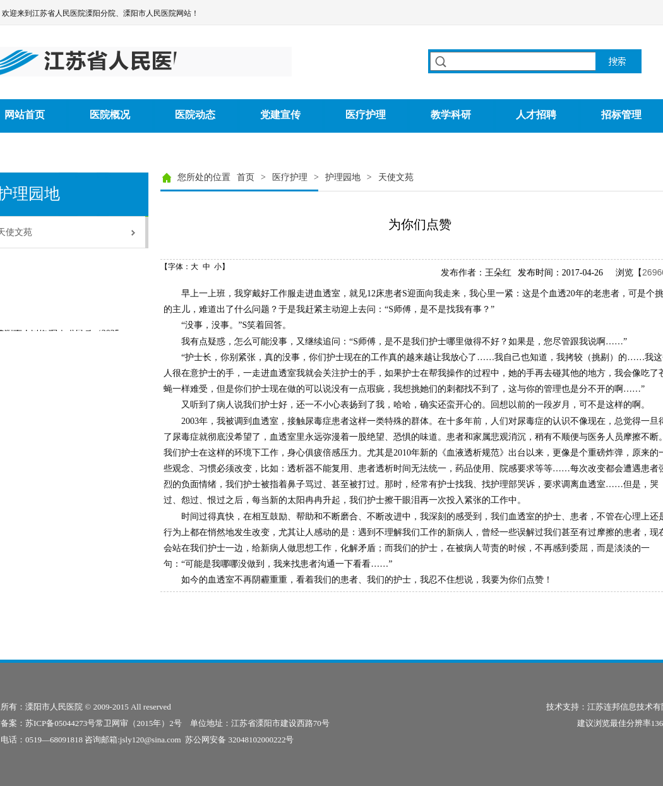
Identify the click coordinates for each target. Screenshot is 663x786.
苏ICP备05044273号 (60, 723)
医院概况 (110, 114)
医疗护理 (365, 114)
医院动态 (195, 114)
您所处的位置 (203, 177)
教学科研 (451, 114)
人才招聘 (536, 114)
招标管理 (621, 114)
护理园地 (343, 177)
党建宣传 (280, 114)
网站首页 (24, 114)
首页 (245, 177)
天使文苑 (396, 177)
